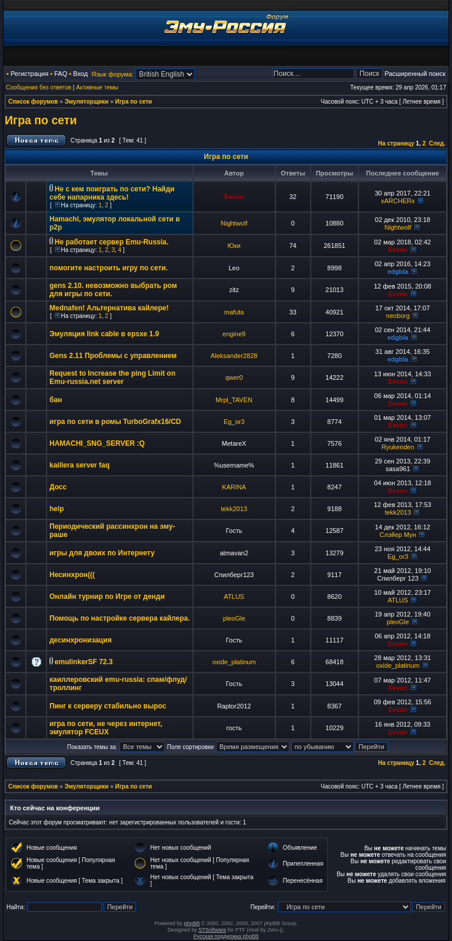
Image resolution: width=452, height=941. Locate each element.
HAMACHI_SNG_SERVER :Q (97, 443)
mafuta (234, 312)
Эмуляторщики (87, 101)
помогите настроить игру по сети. (108, 268)
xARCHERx (397, 200)
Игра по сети (133, 101)
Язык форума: (112, 74)
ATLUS (234, 596)
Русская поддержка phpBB (226, 936)
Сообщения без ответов (38, 87)
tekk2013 (234, 508)
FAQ (60, 73)
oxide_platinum (234, 661)
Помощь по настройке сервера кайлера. (119, 618)
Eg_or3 (234, 421)
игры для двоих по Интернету (102, 553)
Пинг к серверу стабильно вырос (107, 706)
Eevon (234, 196)
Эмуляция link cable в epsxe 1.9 (104, 334)
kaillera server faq (79, 465)
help (56, 509)
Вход (80, 73)
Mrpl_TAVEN (233, 399)
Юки (234, 245)
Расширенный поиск (415, 73)
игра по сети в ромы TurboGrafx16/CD (115, 422)
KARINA (234, 487)
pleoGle (234, 618)
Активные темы (97, 87)
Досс (58, 487)
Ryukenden (397, 446)
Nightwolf (234, 223)
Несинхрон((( (72, 575)
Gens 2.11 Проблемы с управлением (113, 356)
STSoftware (212, 930)
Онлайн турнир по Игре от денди (107, 596)
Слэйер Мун (398, 534)
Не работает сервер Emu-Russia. (111, 242)
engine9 (233, 333)
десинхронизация (80, 640)
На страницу (396, 143)
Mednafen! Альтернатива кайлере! (108, 308)
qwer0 (234, 377)
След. (437, 143)
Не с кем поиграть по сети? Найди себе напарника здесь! (111, 193)
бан (55, 400)
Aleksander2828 (234, 355)
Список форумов (33, 101)
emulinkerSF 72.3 (84, 662)
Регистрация (29, 73)
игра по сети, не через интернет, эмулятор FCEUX (105, 728)
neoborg (398, 315)
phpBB (192, 923)
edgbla (397, 271)
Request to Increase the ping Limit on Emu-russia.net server (112, 377)
